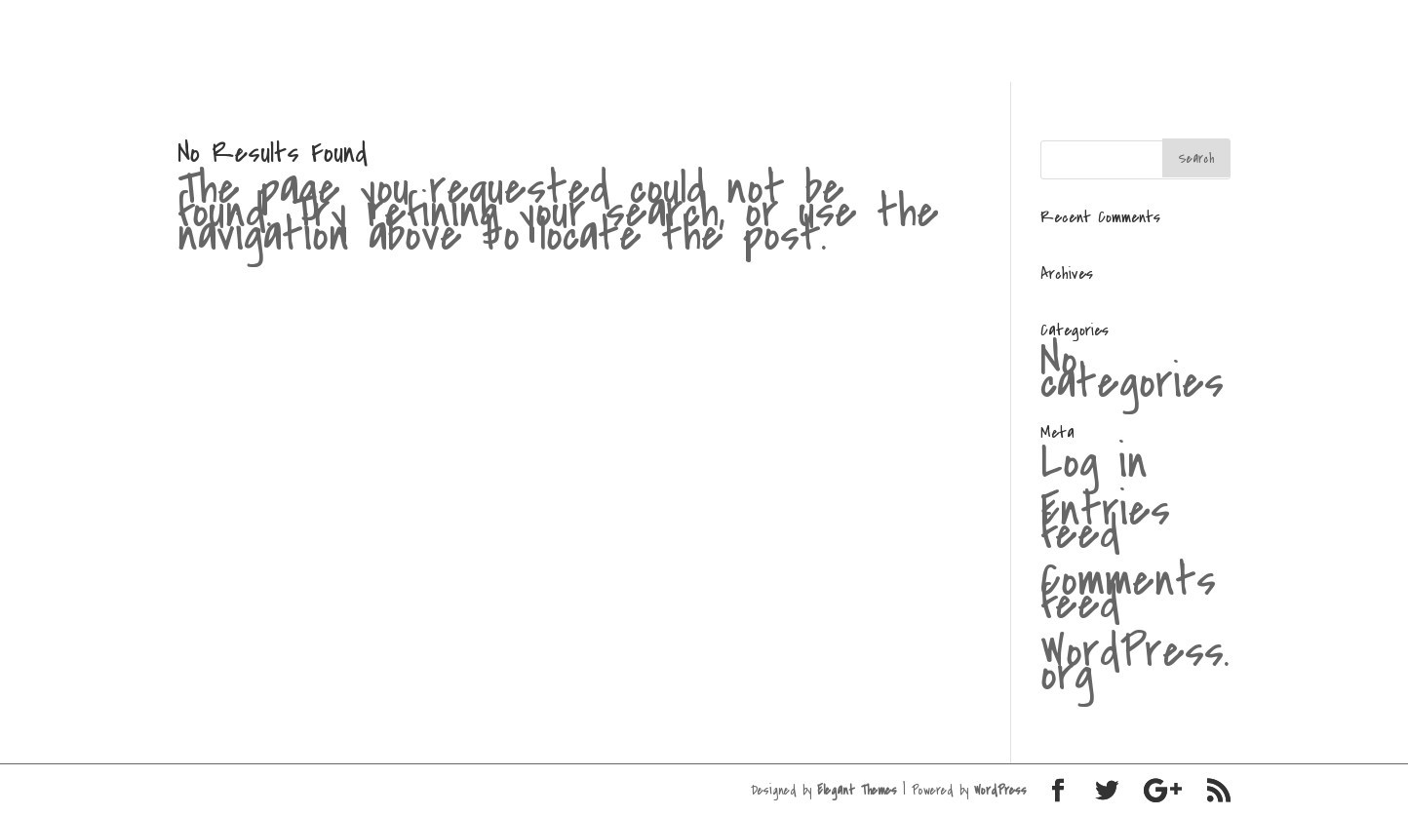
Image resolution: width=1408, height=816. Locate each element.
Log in (1094, 462)
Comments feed (1128, 592)
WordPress (1000, 790)
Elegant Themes (857, 790)
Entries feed (1105, 521)
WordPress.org (1135, 663)
